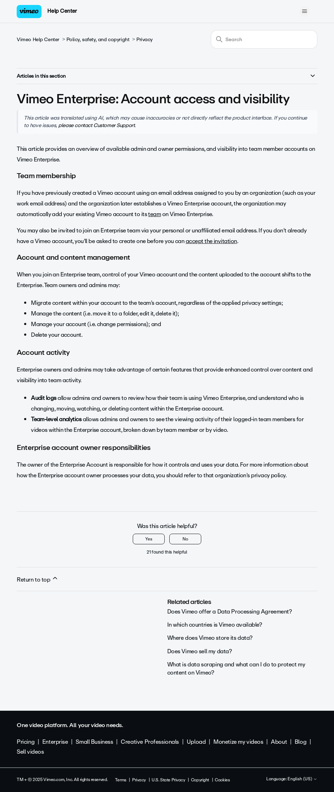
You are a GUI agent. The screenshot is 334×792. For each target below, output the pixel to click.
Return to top (38, 579)
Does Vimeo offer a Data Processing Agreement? (229, 611)
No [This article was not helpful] (185, 539)
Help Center (62, 11)
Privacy (144, 39)
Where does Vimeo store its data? (210, 638)
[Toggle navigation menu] (304, 11)
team (154, 214)
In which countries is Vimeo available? (214, 624)
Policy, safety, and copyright (98, 39)
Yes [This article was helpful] (148, 539)
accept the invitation (211, 241)
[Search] (264, 39)
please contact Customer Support (96, 125)
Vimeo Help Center (38, 39)
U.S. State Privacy (168, 779)
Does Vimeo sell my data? (199, 651)
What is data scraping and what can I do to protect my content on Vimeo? (236, 668)
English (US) (302, 779)
